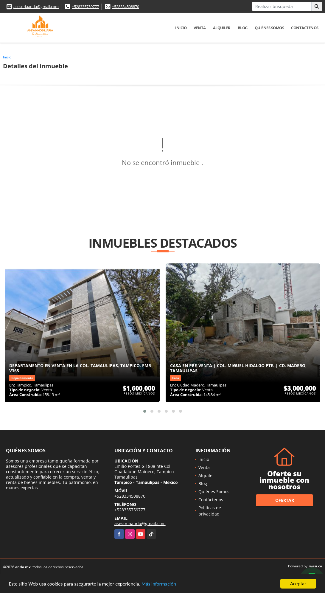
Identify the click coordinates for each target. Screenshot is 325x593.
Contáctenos (304, 27)
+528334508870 (125, 6)
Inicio (180, 27)
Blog (243, 27)
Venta (200, 27)
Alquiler (222, 27)
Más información (158, 584)
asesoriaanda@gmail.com (36, 6)
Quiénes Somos (269, 27)
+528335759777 (85, 6)
